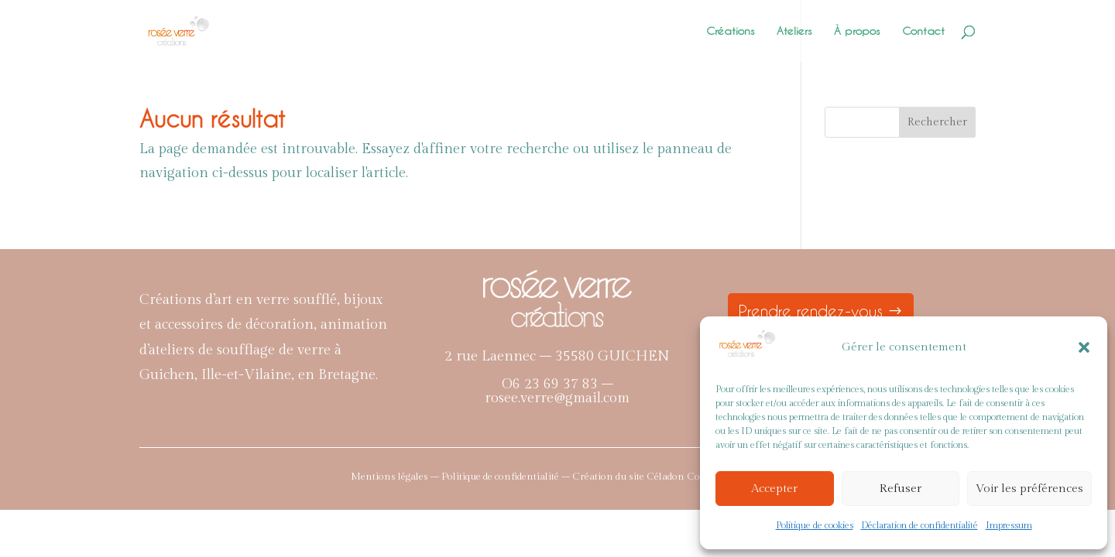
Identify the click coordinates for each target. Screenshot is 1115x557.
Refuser (900, 488)
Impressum (1009, 525)
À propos (857, 31)
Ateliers (794, 31)
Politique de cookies (814, 525)
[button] (1084, 347)
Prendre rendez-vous (811, 311)
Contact (923, 31)
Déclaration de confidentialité (919, 525)
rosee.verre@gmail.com (557, 398)
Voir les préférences (1029, 488)
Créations (730, 31)
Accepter (774, 488)
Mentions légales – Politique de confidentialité (455, 476)
